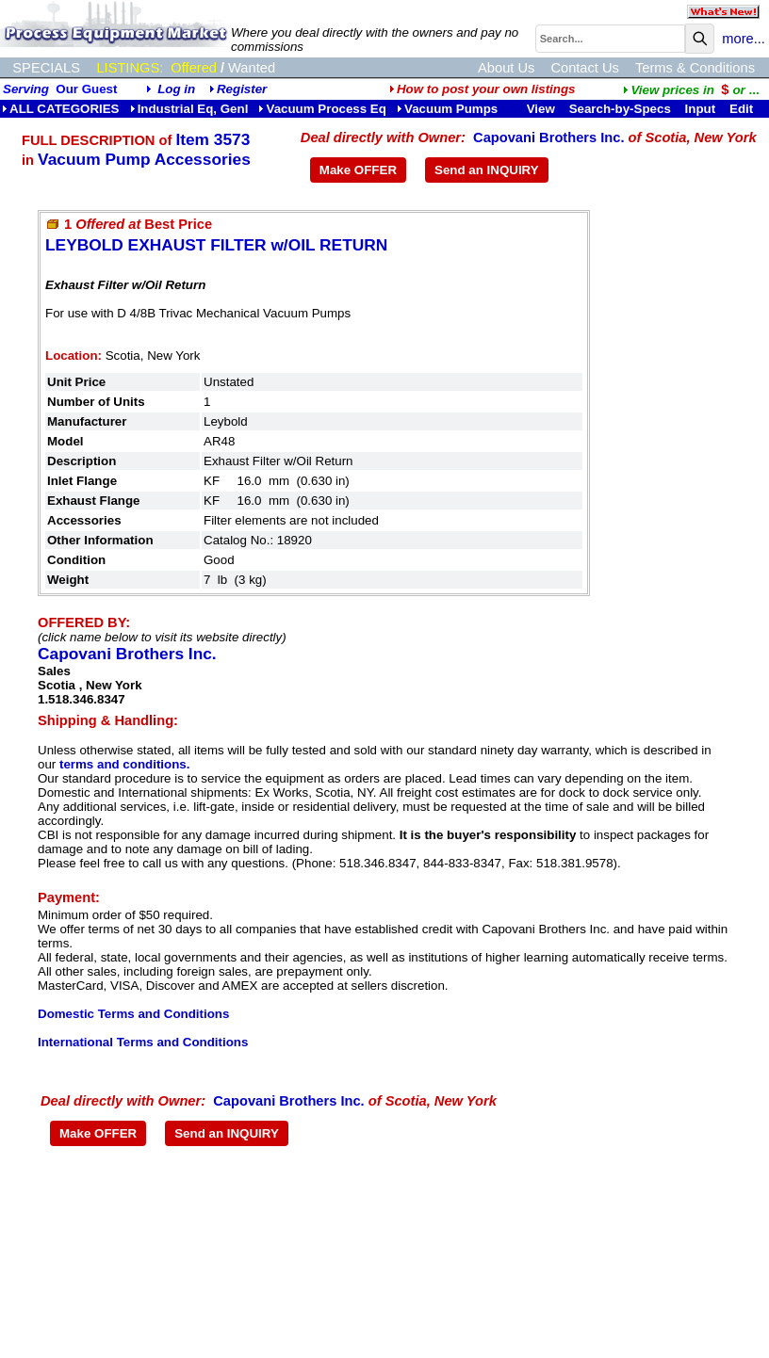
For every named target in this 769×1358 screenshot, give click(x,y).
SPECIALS (46, 67)
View (541, 109)
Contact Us (584, 67)
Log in (176, 89)
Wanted (251, 67)
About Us (506, 67)
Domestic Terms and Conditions (133, 1014)
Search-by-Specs (620, 109)
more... (743, 38)
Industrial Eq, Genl (189, 109)
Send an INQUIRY (486, 170)
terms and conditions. (124, 764)
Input (700, 109)
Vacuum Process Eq (321, 109)
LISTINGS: (129, 67)
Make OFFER (358, 170)
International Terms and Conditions (143, 1042)
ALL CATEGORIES (61, 109)
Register (242, 89)
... (691, 90)
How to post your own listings (482, 89)
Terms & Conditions (695, 67)
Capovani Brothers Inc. (548, 137)
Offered (194, 67)
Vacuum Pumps (447, 109)
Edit (743, 109)
